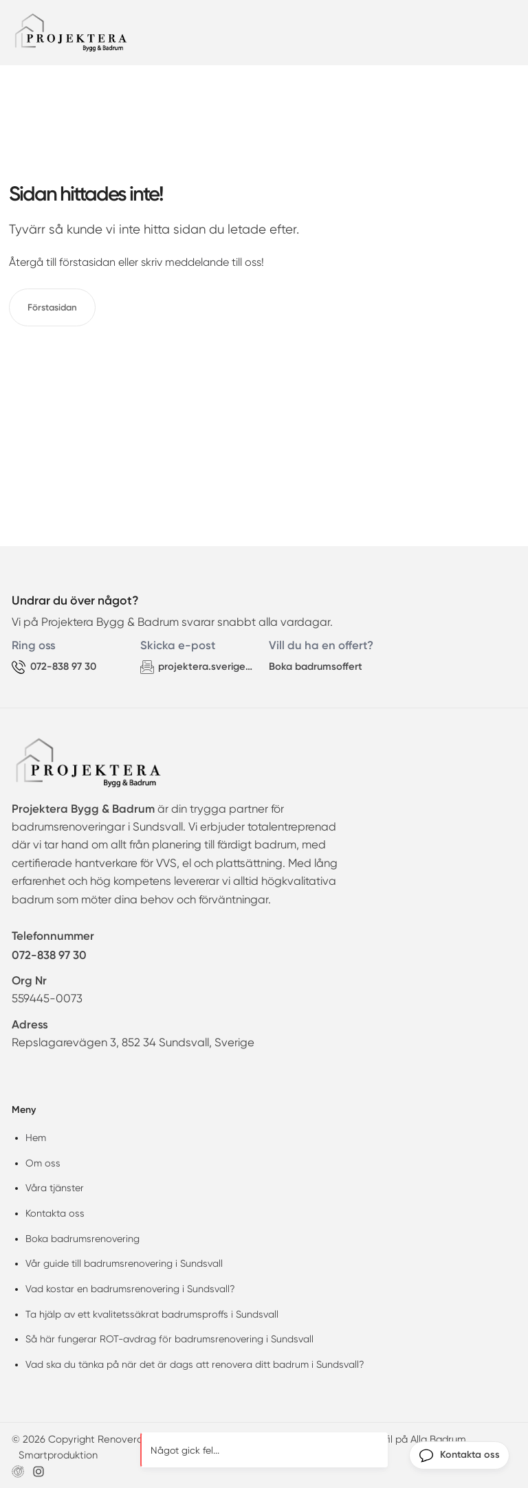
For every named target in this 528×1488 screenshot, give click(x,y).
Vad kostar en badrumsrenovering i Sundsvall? (130, 1288)
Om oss (42, 1163)
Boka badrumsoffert (315, 666)
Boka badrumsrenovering (82, 1238)
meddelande (197, 262)
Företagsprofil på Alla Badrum (396, 1439)
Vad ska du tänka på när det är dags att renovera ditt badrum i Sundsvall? (194, 1364)
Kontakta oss (55, 1213)
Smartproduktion (58, 1455)
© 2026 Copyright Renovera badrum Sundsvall (120, 1439)
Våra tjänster (54, 1187)
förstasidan (87, 262)
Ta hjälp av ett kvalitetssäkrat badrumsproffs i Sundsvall (151, 1314)
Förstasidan (52, 307)
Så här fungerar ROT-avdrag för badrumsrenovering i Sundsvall (169, 1338)
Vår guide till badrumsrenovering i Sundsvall (124, 1263)
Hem (35, 1137)
